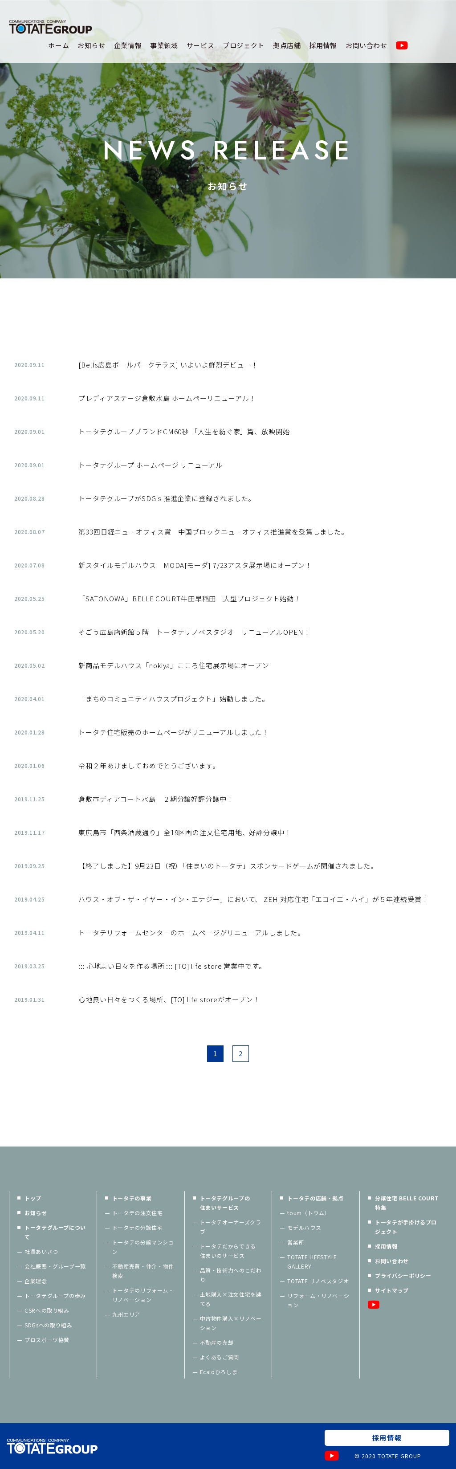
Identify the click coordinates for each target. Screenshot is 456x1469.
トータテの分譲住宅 (137, 1227)
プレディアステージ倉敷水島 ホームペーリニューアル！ (167, 398)
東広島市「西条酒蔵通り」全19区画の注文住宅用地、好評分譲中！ (185, 832)
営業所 (295, 1242)
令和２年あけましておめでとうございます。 (149, 765)
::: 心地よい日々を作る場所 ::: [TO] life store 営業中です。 (172, 966)
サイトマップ (392, 1290)
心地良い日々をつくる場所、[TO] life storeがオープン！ (169, 999)
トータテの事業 (131, 1198)
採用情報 (323, 45)
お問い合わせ (366, 45)
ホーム (58, 45)
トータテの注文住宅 (137, 1212)
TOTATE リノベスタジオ (318, 1281)
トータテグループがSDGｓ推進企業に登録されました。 (166, 498)
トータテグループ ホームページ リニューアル (150, 464)
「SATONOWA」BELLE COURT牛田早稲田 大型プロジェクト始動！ (189, 598)
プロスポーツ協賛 (46, 1339)
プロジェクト (244, 45)
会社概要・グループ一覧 (55, 1266)
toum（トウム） (308, 1212)
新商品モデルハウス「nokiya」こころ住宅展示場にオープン (173, 665)
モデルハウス (304, 1227)
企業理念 (35, 1281)
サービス (201, 45)
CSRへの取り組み (46, 1310)
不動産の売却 (217, 1342)
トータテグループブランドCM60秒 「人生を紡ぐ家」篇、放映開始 (184, 431)
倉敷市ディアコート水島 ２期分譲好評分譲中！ (156, 799)
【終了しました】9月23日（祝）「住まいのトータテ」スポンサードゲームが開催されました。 (228, 865)
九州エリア (126, 1314)
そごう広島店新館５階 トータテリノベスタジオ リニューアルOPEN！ (194, 632)
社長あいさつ (41, 1251)
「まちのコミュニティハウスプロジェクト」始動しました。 (173, 698)
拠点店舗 (287, 45)
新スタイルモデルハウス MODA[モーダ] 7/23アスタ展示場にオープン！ (195, 565)
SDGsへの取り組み (48, 1325)
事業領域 (164, 45)
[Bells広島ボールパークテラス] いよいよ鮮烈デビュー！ (168, 364)
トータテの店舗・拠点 (315, 1198)
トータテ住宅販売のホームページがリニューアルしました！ (173, 732)
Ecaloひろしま (219, 1371)
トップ (32, 1198)
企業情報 (128, 45)
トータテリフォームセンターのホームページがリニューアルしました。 (191, 932)
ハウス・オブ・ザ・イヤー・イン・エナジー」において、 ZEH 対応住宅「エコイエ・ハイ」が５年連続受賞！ (253, 899)
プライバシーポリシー (403, 1275)
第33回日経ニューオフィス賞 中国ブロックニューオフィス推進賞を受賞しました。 (213, 531)
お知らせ (91, 45)
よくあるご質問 (219, 1357)
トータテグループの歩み (55, 1295)
